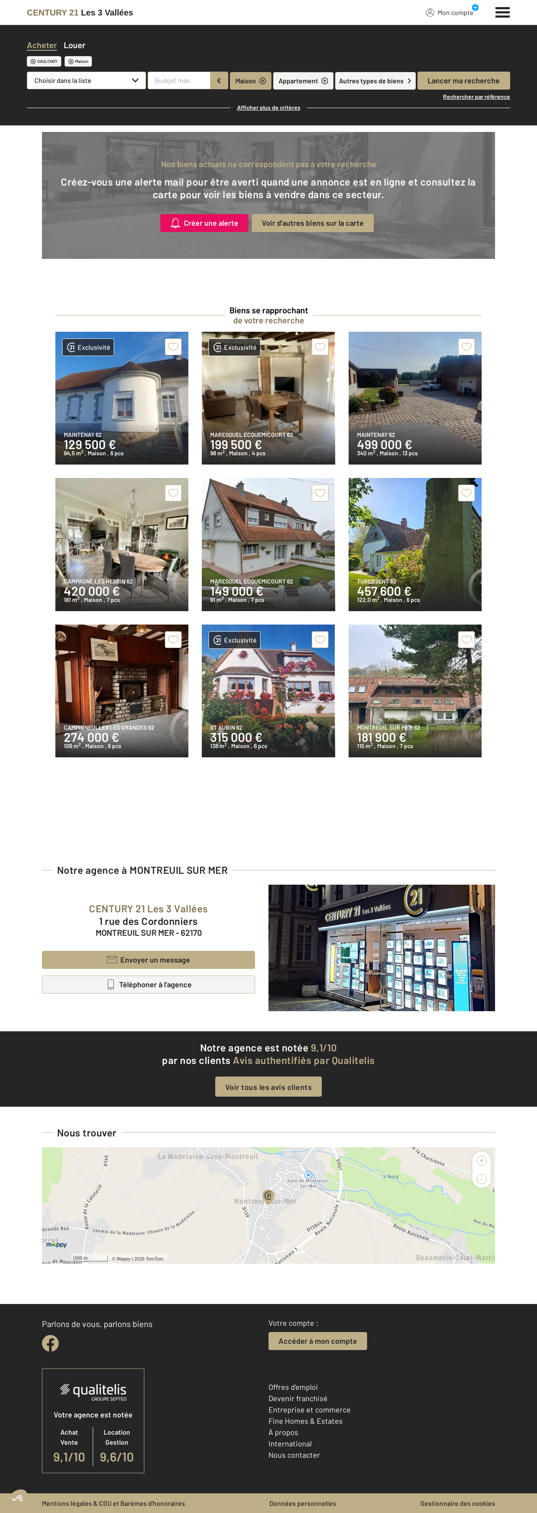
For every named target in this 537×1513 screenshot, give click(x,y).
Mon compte (450, 12)
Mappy (123, 1258)
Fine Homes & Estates (305, 1420)
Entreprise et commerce (309, 1409)
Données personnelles (302, 1503)
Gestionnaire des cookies (457, 1503)
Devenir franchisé (298, 1398)
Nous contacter (294, 1454)
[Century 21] (80, 13)
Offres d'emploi (293, 1387)
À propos (283, 1432)
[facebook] (50, 1343)
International (290, 1443)
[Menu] (502, 11)
